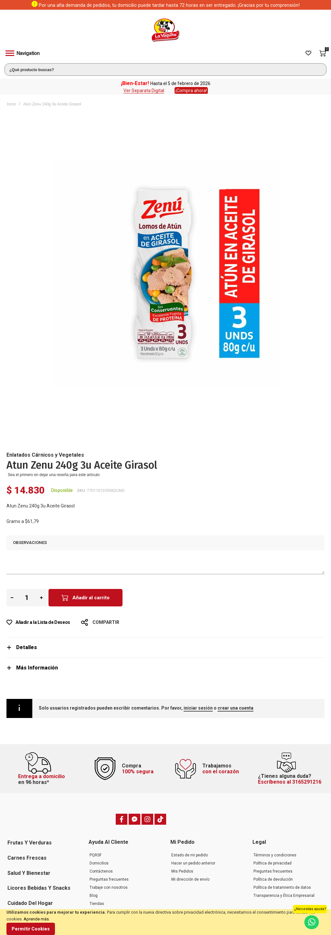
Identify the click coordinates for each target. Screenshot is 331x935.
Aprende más (36, 919)
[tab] (165, 647)
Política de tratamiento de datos (282, 887)
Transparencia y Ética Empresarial (284, 895)
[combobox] (165, 69)
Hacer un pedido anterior (193, 863)
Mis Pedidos (182, 871)
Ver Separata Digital (143, 90)
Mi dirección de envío (190, 879)
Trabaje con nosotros (109, 887)
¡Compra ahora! (191, 90)
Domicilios (99, 863)
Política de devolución (273, 879)
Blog (94, 895)
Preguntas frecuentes (109, 879)
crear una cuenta (235, 708)
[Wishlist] (308, 53)
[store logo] (165, 30)
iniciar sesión (198, 708)
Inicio (11, 104)
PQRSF (95, 855)
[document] (165, 922)
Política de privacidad (272, 863)
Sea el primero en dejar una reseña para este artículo (54, 475)
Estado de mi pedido (189, 855)
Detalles (26, 647)
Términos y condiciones (274, 855)
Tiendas (97, 903)
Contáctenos (101, 871)
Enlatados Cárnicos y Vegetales (45, 455)
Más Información (37, 668)
